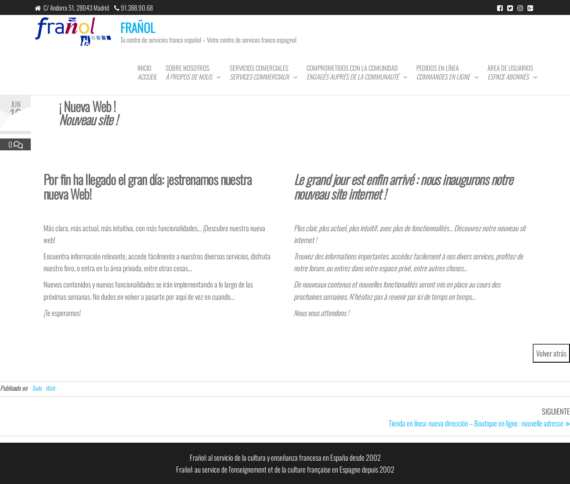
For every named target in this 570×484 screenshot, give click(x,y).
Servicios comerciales (259, 72)
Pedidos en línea (443, 72)
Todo (37, 388)
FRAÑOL (137, 27)
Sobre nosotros (189, 72)
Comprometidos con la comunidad (353, 72)
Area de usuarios (510, 72)
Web (50, 388)
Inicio (147, 72)
